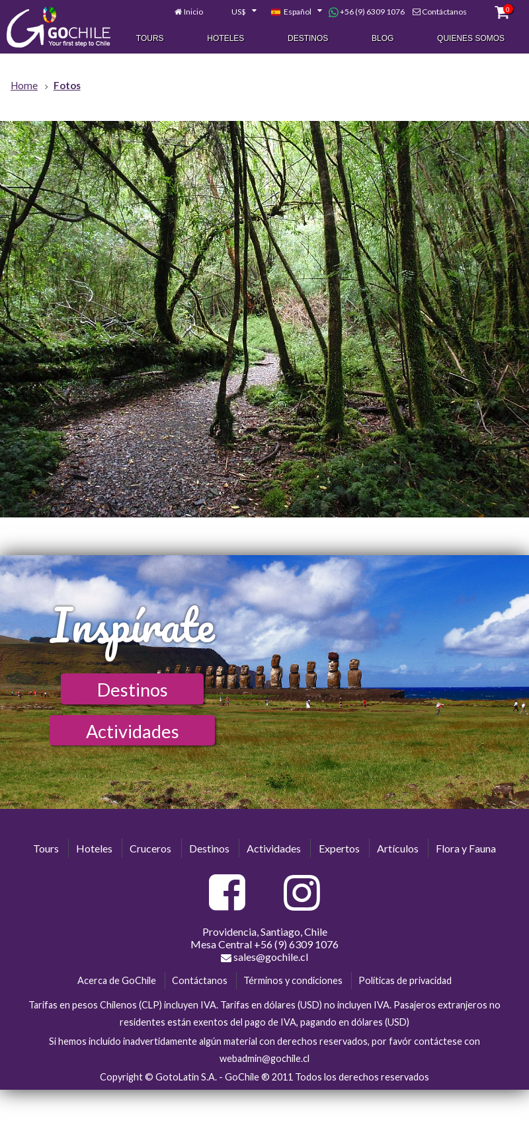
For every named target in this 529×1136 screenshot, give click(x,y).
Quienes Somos (471, 39)
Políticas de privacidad (405, 980)
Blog (382, 39)
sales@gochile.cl (264, 957)
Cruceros (150, 848)
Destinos (308, 39)
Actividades (132, 731)
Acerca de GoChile (116, 980)
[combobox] (237, 13)
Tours (150, 39)
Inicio (193, 12)
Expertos (339, 848)
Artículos (398, 848)
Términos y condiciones (293, 980)
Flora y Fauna (466, 848)
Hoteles (225, 39)
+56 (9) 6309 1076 (367, 12)
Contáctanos (444, 12)
